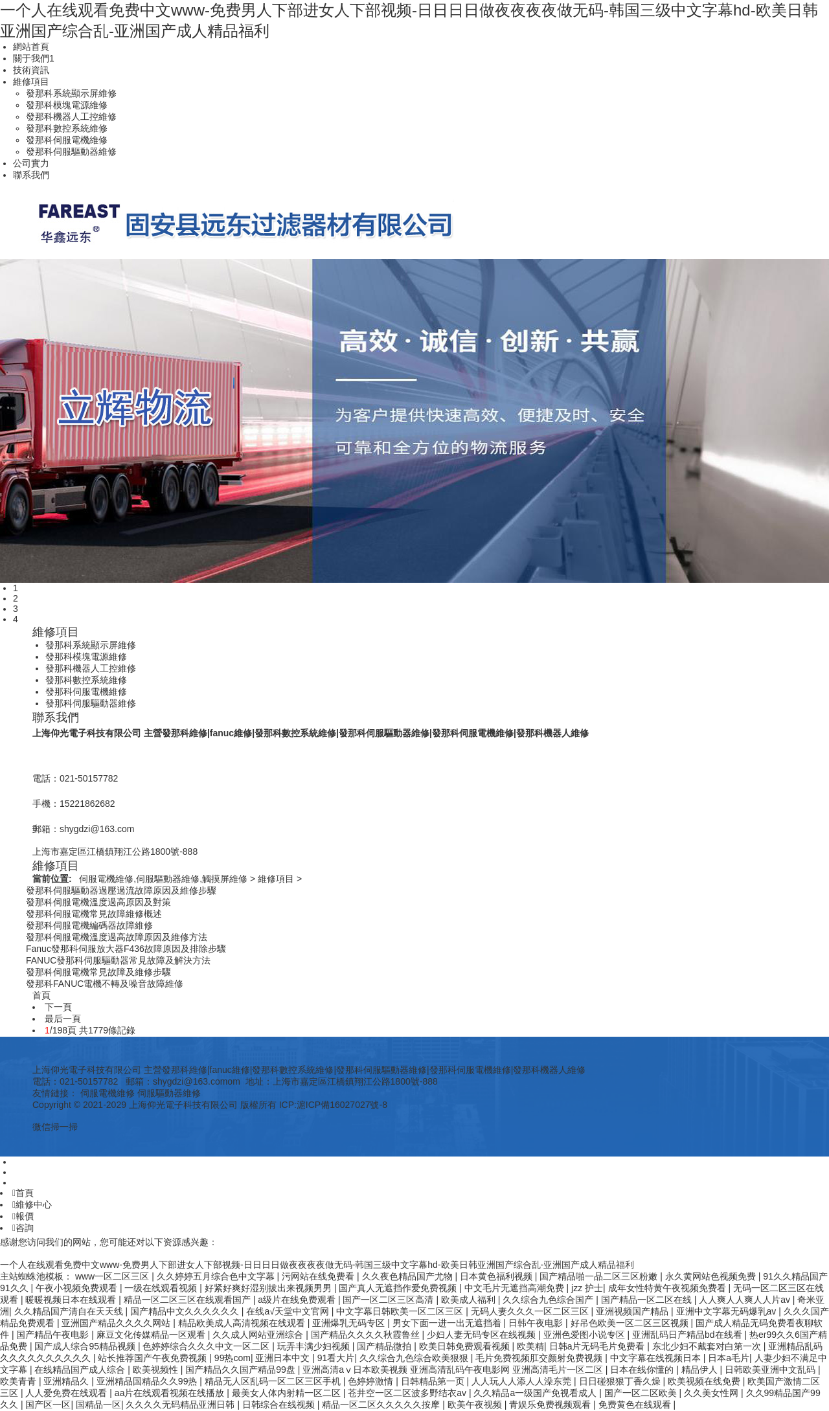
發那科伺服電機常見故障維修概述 (94, 914)
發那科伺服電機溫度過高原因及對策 (98, 902)
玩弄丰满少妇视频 (314, 1346)
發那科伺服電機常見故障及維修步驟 (98, 972)
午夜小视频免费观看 (78, 1288)
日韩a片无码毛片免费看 (598, 1346)
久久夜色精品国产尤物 (408, 1276)
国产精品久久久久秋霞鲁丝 (366, 1334)
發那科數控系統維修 (67, 128)
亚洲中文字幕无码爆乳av (727, 1311)
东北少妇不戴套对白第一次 (708, 1346)
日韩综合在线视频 (279, 1404)
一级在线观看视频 (161, 1288)
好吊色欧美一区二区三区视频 (631, 1323)
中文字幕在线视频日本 (656, 1358)
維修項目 (31, 81)
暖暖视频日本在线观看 (72, 1299)
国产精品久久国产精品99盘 (241, 1369)
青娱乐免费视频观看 (551, 1404)
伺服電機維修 (107, 1093)
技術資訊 (31, 70)
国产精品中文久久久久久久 (186, 1311)
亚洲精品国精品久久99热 (148, 1381)
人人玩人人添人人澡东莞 (522, 1381)
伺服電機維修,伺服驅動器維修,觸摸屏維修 (163, 879)
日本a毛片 (728, 1358)
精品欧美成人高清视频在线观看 (243, 1323)
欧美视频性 (157, 1369)
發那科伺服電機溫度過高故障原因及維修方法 (116, 937)
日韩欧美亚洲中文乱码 (771, 1369)
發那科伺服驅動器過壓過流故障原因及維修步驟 (121, 890)
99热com (232, 1358)
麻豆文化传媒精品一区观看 (152, 1334)
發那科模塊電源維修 (67, 105)
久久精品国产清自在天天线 (70, 1311)
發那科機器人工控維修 (71, 116)
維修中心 (32, 1204)
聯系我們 (31, 175)
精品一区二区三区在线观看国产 (188, 1299)
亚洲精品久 (67, 1381)
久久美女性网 (712, 1393)
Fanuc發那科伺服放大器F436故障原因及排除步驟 (126, 948)
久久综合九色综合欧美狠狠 (415, 1358)
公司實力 (31, 163)
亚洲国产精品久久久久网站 (117, 1323)
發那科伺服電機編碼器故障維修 (89, 925)
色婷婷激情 (372, 1381)
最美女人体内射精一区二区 (287, 1393)
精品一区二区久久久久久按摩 (382, 1404)
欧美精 (530, 1346)
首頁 (23, 1193)
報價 (23, 1216)
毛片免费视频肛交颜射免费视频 (540, 1358)
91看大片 (336, 1358)
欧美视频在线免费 (705, 1381)
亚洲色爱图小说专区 (585, 1334)
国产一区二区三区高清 (389, 1299)
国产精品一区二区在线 (647, 1299)
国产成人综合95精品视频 (85, 1346)
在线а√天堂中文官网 (288, 1311)
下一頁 (58, 1007)
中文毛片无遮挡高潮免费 (515, 1288)
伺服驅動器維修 (169, 1093)
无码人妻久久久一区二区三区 (531, 1311)
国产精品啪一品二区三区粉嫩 (599, 1276)
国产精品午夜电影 (53, 1334)
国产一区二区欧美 (641, 1393)
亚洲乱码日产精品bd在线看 (688, 1334)
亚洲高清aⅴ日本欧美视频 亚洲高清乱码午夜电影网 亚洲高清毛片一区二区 (453, 1369)
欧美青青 (19, 1381)
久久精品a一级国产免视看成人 (536, 1393)
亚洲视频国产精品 (633, 1311)
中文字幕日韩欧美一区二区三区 (401, 1311)
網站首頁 (31, 46)
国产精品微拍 (385, 1346)
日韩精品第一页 (434, 1381)
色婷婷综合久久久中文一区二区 (207, 1346)
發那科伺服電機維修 (67, 140)
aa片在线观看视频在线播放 (171, 1393)
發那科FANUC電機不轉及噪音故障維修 (104, 983)
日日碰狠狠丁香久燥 (621, 1381)
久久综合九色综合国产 (549, 1299)
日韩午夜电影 (536, 1323)
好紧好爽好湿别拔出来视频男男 (269, 1288)
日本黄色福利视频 (497, 1276)
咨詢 (23, 1228)
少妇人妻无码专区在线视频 (482, 1334)
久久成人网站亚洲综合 (259, 1334)
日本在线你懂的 (643, 1369)
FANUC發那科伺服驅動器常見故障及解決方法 (118, 960)
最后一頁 (63, 1018)
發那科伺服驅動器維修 (71, 151)
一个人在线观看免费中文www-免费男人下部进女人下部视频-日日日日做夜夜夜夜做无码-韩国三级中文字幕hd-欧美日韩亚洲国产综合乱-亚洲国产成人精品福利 (317, 1264)
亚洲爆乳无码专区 (349, 1323)
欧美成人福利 (469, 1299)
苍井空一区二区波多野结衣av (408, 1393)
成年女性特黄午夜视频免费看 (668, 1288)
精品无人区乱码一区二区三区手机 (274, 1381)
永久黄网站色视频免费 (711, 1276)
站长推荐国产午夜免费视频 (153, 1358)
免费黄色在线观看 (636, 1404)
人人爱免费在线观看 (67, 1393)
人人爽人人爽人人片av (746, 1299)
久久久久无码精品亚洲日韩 (181, 1404)
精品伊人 (700, 1369)
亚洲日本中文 (283, 1358)
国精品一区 (98, 1404)
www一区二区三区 (113, 1276)
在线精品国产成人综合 (81, 1369)
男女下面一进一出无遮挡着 (448, 1323)
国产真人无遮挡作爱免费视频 (399, 1288)
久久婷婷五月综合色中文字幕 (217, 1276)
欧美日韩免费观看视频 (465, 1346)
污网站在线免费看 (319, 1276)
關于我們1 (33, 58)
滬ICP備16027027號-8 (342, 1105)
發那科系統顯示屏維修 (71, 93)
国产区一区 (48, 1404)
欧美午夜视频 (476, 1404)
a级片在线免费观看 (298, 1299)
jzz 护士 (587, 1288)
